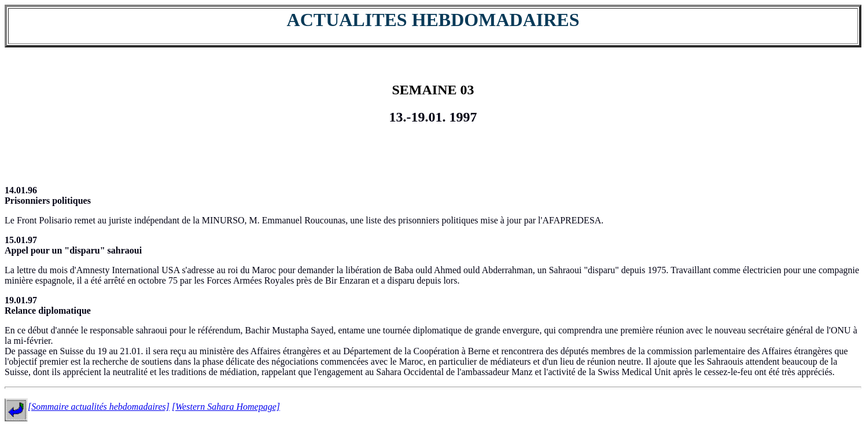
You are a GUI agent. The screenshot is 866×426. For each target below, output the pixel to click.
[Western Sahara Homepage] (226, 407)
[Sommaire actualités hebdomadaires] (98, 407)
